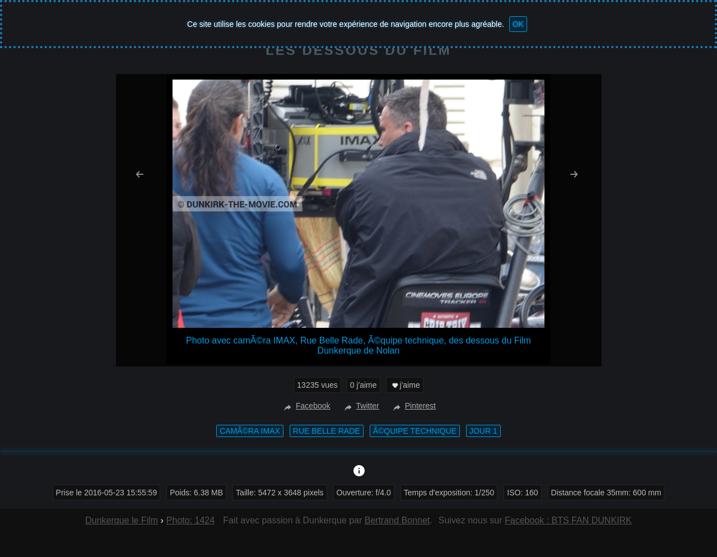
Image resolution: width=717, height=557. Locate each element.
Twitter (360, 405)
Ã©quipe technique (415, 430)
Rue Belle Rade (326, 430)
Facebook (305, 405)
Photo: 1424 (190, 520)
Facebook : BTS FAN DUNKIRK (568, 520)
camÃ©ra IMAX (250, 430)
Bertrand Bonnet (397, 520)
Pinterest (413, 405)
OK (518, 24)
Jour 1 (483, 430)
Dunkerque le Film (121, 520)
